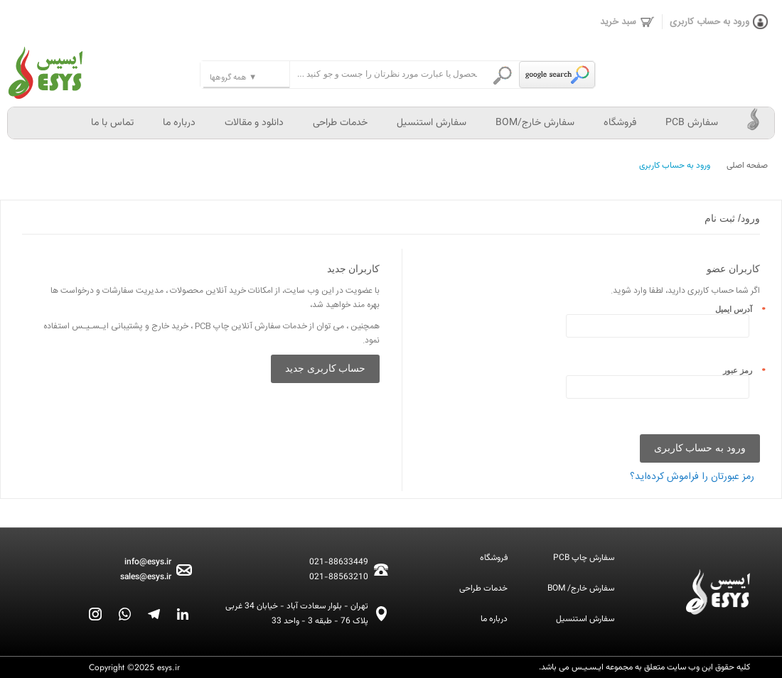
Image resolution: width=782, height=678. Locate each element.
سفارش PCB (691, 123)
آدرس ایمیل (737, 309)
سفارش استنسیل (431, 123)
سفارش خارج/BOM (535, 123)
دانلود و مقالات (254, 123)
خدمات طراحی (340, 123)
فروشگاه (620, 123)
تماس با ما (112, 123)
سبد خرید (627, 22)
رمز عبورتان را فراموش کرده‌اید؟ (692, 476)
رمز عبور (741, 370)
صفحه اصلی (747, 165)
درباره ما (179, 123)
